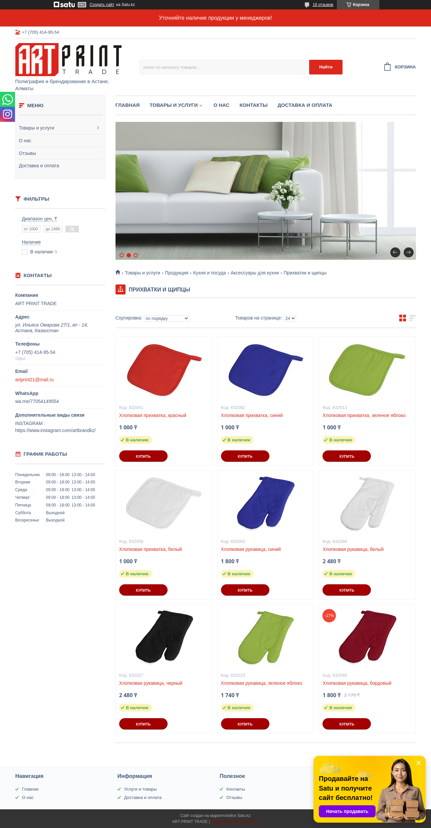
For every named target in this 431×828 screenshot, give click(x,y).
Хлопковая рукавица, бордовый (356, 683)
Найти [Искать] (326, 66)
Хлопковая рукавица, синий (251, 549)
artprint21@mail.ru (34, 379)
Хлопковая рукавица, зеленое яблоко (261, 683)
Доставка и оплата (39, 165)
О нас (25, 140)
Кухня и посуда (209, 272)
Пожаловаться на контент (235, 821)
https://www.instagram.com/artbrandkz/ (55, 430)
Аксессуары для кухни (255, 272)
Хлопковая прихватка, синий (252, 415)
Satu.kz (244, 815)
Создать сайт (102, 4)
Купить (143, 456)
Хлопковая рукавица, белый (353, 549)
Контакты (253, 105)
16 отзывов (322, 4)
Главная (128, 105)
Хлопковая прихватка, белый (150, 549)
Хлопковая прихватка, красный (152, 415)
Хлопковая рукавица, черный (151, 683)
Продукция (176, 272)
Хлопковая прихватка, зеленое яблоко (364, 415)
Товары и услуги (36, 128)
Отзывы (27, 153)
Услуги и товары (140, 789)
